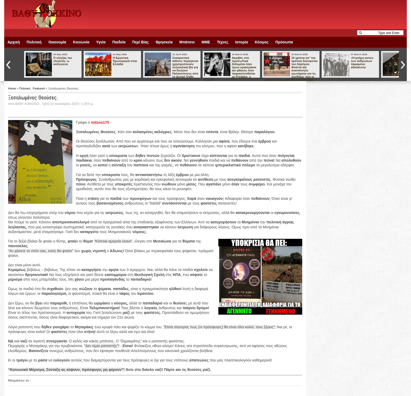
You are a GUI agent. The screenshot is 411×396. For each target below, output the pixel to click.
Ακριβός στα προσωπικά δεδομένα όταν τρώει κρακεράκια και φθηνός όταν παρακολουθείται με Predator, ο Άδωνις (230, 68)
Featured (39, 88)
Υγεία (101, 42)
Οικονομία (57, 42)
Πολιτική (34, 42)
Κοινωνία (81, 42)
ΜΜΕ (206, 42)
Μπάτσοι (187, 42)
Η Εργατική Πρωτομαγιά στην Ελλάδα (125, 61)
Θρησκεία (164, 42)
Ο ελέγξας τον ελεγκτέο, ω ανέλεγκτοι (62, 61)
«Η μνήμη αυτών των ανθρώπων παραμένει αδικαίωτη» (362, 62)
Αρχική (14, 42)
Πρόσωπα (284, 42)
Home (12, 88)
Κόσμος (261, 42)
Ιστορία (241, 42)
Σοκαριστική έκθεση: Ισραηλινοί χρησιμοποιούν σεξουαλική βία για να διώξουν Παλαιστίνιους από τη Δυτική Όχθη (185, 67)
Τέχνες (223, 42)
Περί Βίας (140, 42)
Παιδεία (119, 42)
